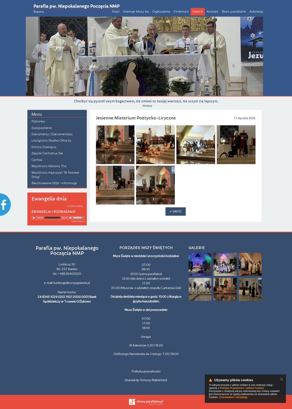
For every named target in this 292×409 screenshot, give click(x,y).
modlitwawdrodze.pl (78, 221)
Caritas (36, 159)
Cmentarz (181, 11)
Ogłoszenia (161, 11)
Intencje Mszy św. (136, 11)
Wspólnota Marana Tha (49, 166)
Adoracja (256, 11)
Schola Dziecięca (43, 147)
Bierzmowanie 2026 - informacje (54, 183)
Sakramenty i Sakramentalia (51, 134)
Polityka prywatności (146, 371)
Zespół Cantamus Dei (47, 153)
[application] (58, 218)
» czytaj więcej (75, 206)
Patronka (38, 121)
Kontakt (212, 11)
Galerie (197, 11)
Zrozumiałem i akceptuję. (233, 397)
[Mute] (70, 217)
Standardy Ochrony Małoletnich (146, 380)
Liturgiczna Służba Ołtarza (51, 140)
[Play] (34, 217)
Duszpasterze (41, 128)
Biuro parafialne (234, 11)
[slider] (52, 218)
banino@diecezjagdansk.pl (72, 283)
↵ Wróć (176, 211)
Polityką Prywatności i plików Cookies (242, 388)
